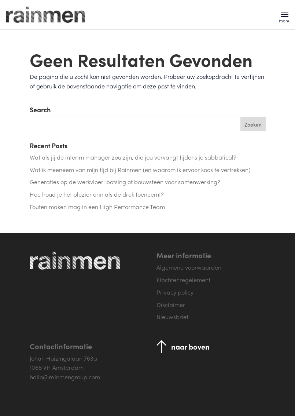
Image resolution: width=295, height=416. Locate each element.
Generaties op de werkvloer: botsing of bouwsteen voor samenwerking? (125, 182)
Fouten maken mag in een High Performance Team (97, 206)
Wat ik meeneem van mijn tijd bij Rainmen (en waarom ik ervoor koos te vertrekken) (140, 169)
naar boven (190, 346)
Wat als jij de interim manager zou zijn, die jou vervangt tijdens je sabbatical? (133, 157)
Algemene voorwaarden (188, 267)
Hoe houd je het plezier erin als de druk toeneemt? (97, 194)
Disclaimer (170, 304)
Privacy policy (174, 292)
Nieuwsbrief (172, 317)
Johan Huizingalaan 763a (63, 358)
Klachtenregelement (183, 279)
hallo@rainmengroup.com (65, 377)
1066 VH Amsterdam (57, 367)
